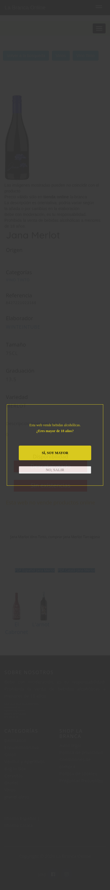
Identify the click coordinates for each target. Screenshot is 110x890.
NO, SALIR (55, 470)
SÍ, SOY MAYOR (55, 453)
